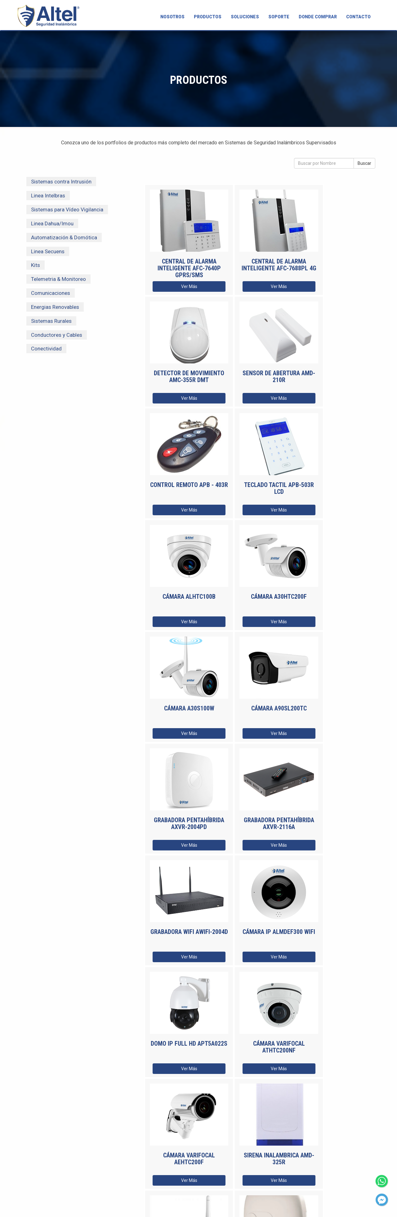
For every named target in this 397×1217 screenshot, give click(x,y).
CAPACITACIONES (59, 1158)
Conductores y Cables (56, 335)
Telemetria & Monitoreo (58, 279)
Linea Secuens (48, 251)
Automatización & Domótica (64, 237)
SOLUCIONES (245, 16)
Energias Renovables (55, 307)
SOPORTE (278, 16)
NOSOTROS (172, 16)
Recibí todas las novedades (184, 1145)
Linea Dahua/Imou (52, 223)
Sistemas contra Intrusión (61, 181)
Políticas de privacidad (309, 1205)
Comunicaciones (50, 293)
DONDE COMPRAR (318, 16)
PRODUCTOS (207, 16)
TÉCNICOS (52, 1175)
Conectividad (46, 348)
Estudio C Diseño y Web (253, 1205)
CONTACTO (358, 16)
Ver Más (182, 286)
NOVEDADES (55, 1167)
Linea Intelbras (48, 195)
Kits (35, 265)
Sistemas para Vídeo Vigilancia (67, 209)
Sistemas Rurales (51, 321)
